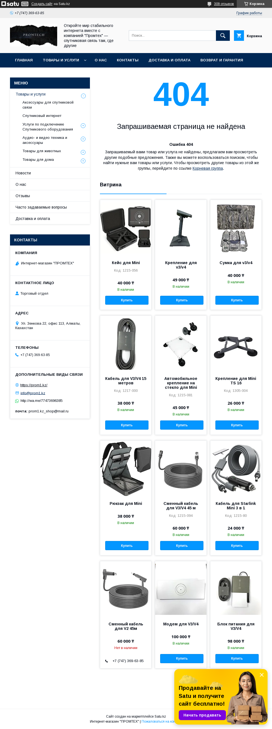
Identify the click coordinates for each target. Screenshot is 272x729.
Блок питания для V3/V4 (236, 626)
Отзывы (23, 196)
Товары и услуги (61, 60)
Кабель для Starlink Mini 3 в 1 (236, 505)
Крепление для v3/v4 (181, 264)
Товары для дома (38, 159)
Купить (127, 300)
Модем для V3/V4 (180, 624)
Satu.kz (160, 716)
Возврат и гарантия (221, 60)
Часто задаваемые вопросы (41, 207)
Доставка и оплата (169, 60)
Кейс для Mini (126, 262)
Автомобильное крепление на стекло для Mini (180, 383)
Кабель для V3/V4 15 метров (125, 380)
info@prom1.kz (33, 393)
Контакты (127, 60)
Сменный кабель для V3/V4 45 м (180, 505)
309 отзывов (224, 4)
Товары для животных (41, 151)
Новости (23, 173)
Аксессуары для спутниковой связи (48, 104)
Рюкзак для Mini (126, 503)
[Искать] (223, 35)
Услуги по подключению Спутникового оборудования (47, 126)
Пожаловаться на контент (162, 721)
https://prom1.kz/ (33, 385)
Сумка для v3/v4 (236, 262)
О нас (101, 60)
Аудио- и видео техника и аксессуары (44, 140)
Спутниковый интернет (41, 116)
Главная (24, 60)
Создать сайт (41, 4)
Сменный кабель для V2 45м (126, 626)
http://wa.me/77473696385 (41, 401)
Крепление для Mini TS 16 (235, 380)
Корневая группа (208, 168)
